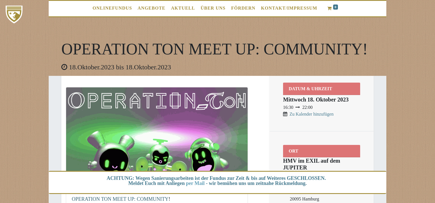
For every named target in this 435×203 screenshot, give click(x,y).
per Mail (195, 183)
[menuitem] (112, 8)
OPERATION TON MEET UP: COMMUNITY (120, 199)
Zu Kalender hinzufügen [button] (311, 114)
